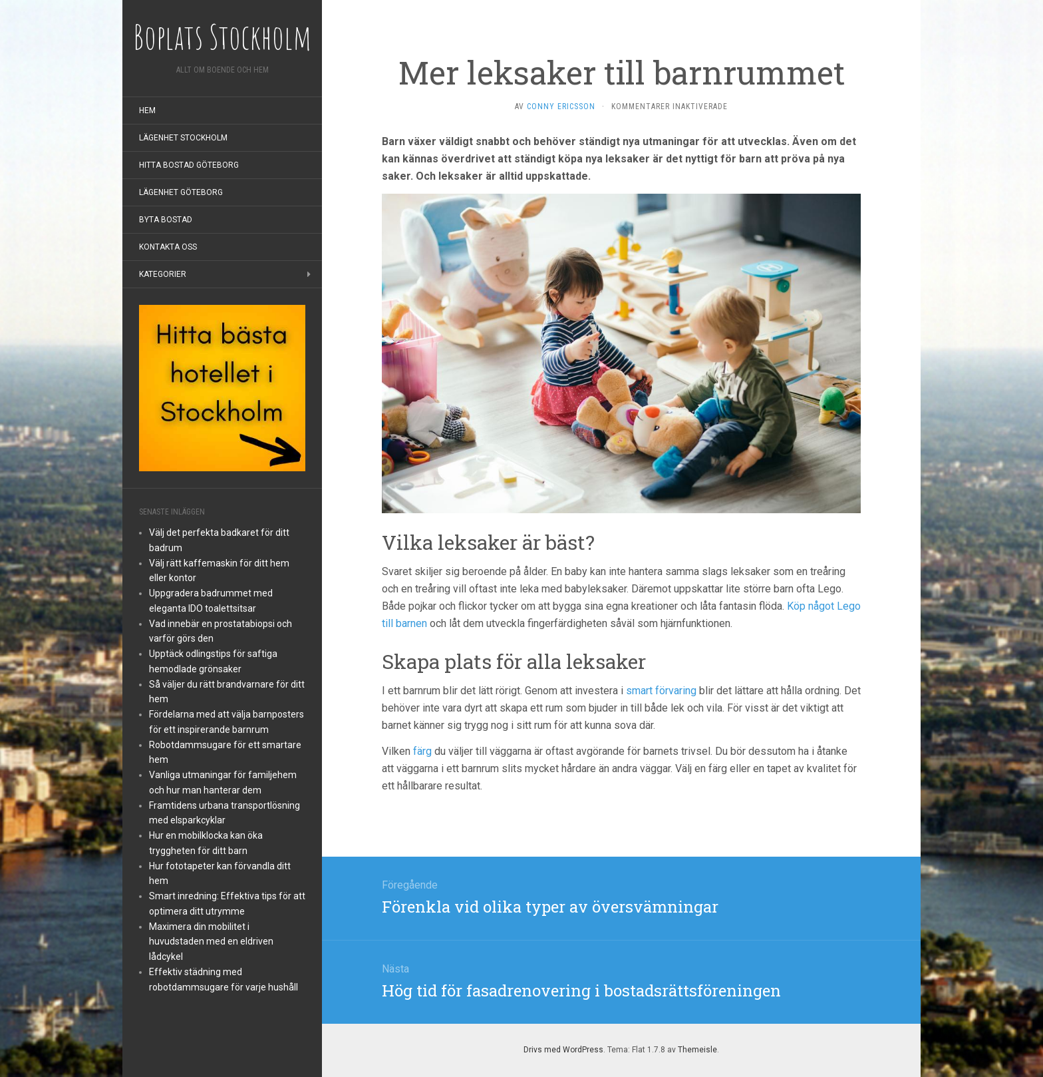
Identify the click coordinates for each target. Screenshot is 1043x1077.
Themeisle (697, 1049)
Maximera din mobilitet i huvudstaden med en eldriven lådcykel (211, 942)
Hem (147, 110)
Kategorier (162, 274)
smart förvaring (661, 690)
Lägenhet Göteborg (181, 192)
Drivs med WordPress (563, 1049)
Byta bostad (165, 219)
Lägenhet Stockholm (183, 137)
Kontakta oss (168, 247)
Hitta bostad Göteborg (189, 165)
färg (422, 751)
